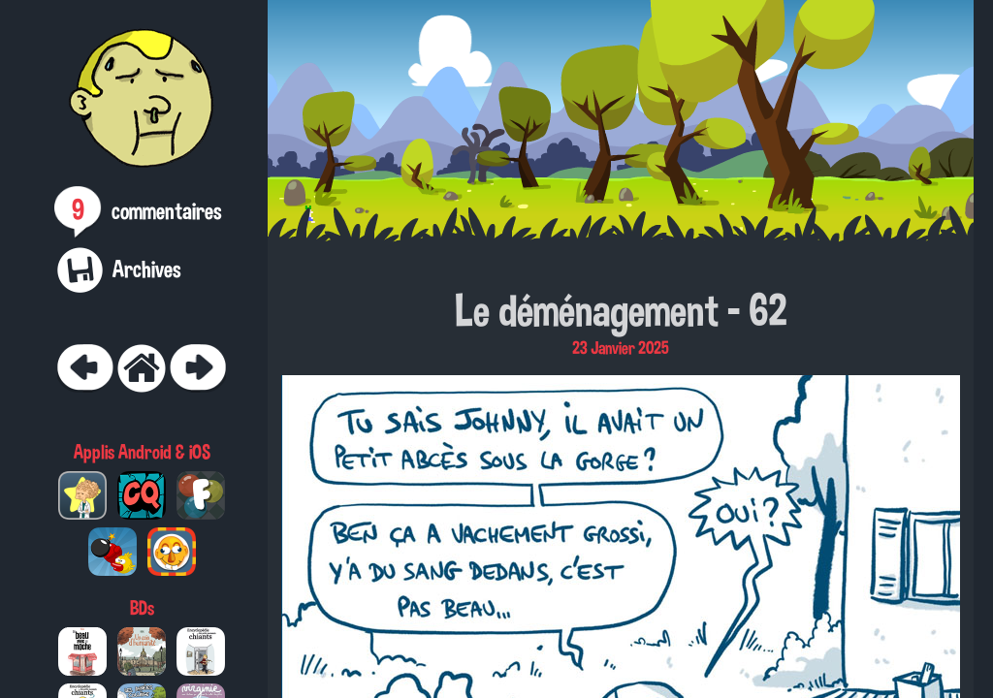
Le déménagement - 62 (621, 310)
